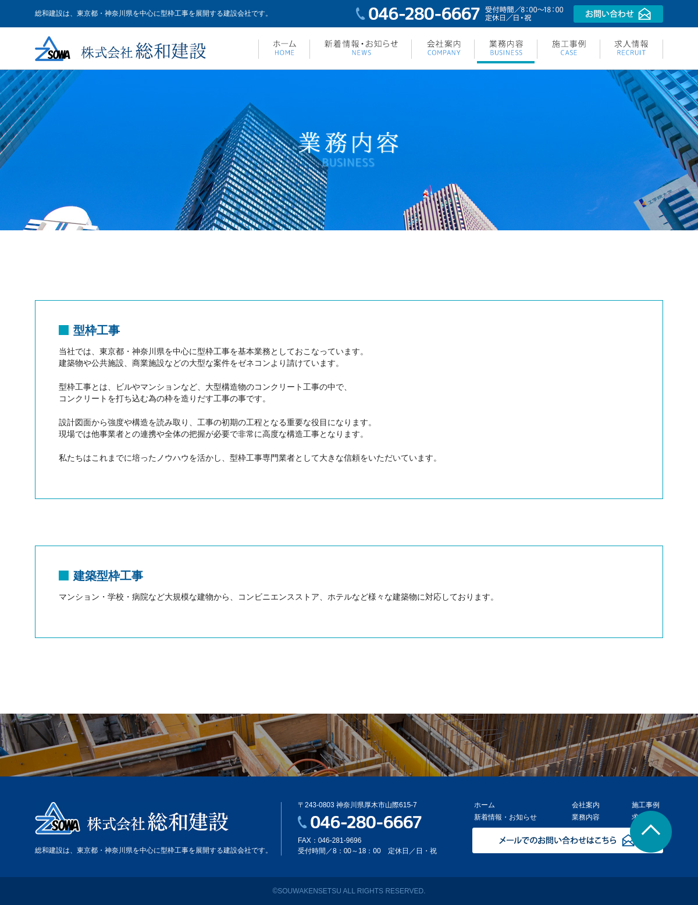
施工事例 (646, 805)
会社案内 (586, 805)
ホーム (484, 805)
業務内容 (586, 817)
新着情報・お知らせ (505, 817)
